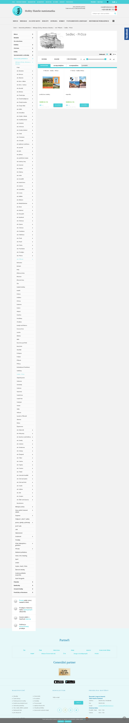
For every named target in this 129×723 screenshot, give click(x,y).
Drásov (19, 294)
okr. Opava (20, 224)
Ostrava (16, 48)
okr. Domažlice (20, 112)
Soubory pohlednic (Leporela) (20, 574)
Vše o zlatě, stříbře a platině (20, 708)
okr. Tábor (19, 458)
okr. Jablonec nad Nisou (23, 144)
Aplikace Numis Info (39, 705)
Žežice (18, 423)
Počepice (19, 353)
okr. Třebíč (19, 472)
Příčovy (19, 364)
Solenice (19, 388)
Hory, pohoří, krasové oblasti (21, 511)
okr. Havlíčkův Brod (22, 119)
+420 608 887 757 (108, 9)
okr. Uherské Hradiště (22, 475)
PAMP (32, 653)
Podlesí (19, 357)
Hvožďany (19, 318)
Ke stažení (37, 698)
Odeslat (78, 702)
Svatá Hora (20, 395)
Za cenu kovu (18, 41)
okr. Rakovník (20, 430)
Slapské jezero (21, 377)
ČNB (40, 650)
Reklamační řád (17, 710)
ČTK (64, 653)
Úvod (14, 28)
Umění (17, 562)
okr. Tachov (20, 461)
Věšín (18, 409)
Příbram (19, 360)
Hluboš (18, 311)
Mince (16, 34)
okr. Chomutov (20, 137)
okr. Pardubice (20, 231)
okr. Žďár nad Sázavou (23, 499)
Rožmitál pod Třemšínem (23, 367)
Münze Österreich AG (48, 653)
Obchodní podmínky (18, 705)
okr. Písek (19, 238)
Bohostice (19, 262)
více (84, 719)
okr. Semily (20, 440)
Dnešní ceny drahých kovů (20, 703)
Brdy (18, 269)
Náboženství (18, 533)
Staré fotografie (19, 578)
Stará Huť (19, 391)
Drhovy (19, 301)
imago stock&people (80, 653)
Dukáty (16, 44)
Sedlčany (19, 370)
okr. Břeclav (20, 92)
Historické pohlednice (25, 28)
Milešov (19, 336)
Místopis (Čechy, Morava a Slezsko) (43, 28)
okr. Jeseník (20, 147)
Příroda (17, 549)
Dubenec (19, 304)
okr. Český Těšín (21, 106)
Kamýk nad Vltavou (22, 325)
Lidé (16, 529)
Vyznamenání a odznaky (21, 55)
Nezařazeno (20, 503)
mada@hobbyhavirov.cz (107, 7)
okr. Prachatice (21, 248)
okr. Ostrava (20, 228)
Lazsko (19, 332)
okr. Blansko (20, 78)
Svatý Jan (19, 402)
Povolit (61, 721)
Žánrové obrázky (20, 569)
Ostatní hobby (18, 589)
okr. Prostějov (20, 252)
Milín (18, 339)
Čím (18, 283)
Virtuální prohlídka (39, 708)
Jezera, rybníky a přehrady (22, 522)
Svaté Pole (19, 398)
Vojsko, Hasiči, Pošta (21, 566)
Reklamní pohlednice (21, 552)
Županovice (20, 426)
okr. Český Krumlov (22, 102)
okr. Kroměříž (20, 179)
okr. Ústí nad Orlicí (21, 482)
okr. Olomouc (20, 221)
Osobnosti (18, 536)
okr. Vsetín (19, 486)
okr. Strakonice (21, 447)
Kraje (18, 67)
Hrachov (19, 315)
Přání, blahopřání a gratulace (20, 544)
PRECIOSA (56, 650)
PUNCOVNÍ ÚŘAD (104, 650)
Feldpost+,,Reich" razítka (22, 519)
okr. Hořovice (20, 126)
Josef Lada (18, 526)
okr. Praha (19, 245)
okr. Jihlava (20, 154)
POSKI (97, 653)
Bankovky (17, 585)
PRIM (72, 650)
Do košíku (58, 105)
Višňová (19, 412)
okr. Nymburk (20, 217)
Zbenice (19, 419)
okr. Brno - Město (21, 81)
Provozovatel (37, 703)
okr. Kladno (20, 168)
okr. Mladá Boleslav (22, 203)
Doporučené (44, 65)
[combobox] (114, 54)
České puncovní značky (19, 701)
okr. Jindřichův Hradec (22, 158)
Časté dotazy (16, 698)
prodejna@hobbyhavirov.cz (106, 705)
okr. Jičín (19, 151)
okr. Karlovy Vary (21, 161)
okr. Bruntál (20, 88)
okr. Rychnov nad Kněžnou (24, 437)
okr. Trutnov (20, 468)
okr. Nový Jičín (20, 214)
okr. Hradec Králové (22, 130)
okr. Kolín (19, 175)
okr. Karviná (20, 165)
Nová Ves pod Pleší (22, 343)
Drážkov (19, 297)
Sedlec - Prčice (20, 374)
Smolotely (19, 384)
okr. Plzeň (19, 241)
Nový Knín (19, 346)
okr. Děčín (19, 109)
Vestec (18, 405)
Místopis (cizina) (19, 507)
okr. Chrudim (20, 140)
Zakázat (68, 721)
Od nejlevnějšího (58, 65)
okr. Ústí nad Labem (22, 479)
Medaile (16, 38)
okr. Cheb (19, 133)
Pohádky (17, 540)
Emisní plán (37, 696)
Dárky (15, 51)
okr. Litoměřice (20, 189)
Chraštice (19, 322)
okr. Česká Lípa (21, 95)
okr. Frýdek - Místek (22, 116)
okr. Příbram (58, 28)
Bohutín (19, 266)
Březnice (19, 276)
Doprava (17, 515)
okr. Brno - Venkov (21, 85)
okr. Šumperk (20, 454)
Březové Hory (20, 280)
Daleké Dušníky (21, 287)
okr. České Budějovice (22, 99)
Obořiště (19, 350)
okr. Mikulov (20, 200)
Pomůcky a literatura (20, 592)
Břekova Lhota (20, 273)
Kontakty (36, 701)
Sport (16, 559)
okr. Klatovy (20, 172)
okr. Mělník (19, 196)
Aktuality (15, 696)
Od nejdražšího (73, 65)
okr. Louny (19, 193)
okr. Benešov (20, 71)
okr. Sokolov (20, 444)
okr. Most (19, 207)
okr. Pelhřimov (20, 235)
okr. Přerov (20, 255)
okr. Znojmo (20, 496)
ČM (24, 650)
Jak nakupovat (17, 712)
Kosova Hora (20, 329)
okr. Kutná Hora (21, 182)
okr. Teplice (20, 465)
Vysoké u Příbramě (22, 416)
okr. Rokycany (20, 433)
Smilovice (19, 381)
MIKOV (88, 650)
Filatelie (16, 582)
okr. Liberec (20, 186)
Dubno (18, 308)
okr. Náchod (20, 210)
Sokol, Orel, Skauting (21, 556)
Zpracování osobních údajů (41, 710)
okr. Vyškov (20, 489)
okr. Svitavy (20, 451)
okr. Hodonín (20, 123)
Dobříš (18, 290)
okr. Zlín (19, 493)
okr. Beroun (20, 74)
